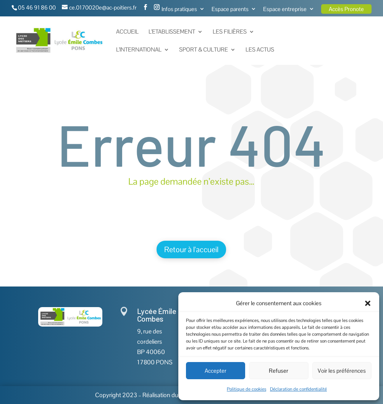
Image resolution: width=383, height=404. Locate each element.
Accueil (127, 32)
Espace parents (230, 9)
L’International (139, 50)
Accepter (215, 370)
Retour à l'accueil (191, 249)
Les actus (260, 50)
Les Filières (230, 32)
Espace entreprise (285, 9)
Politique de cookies (246, 389)
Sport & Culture (203, 50)
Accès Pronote (346, 9)
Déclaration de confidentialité (298, 389)
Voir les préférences (342, 370)
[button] (368, 303)
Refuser (278, 370)
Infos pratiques (179, 9)
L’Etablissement (172, 32)
